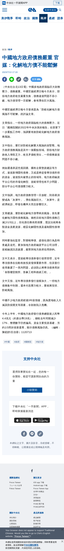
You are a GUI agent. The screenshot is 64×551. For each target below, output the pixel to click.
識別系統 (13, 521)
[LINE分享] (11, 79)
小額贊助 (32, 390)
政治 (27, 18)
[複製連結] (19, 79)
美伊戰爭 (7, 18)
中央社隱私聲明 (31, 545)
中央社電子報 (38, 504)
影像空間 (36, 524)
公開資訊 (13, 524)
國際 (35, 18)
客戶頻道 (36, 521)
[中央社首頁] (32, 10)
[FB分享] (4, 79)
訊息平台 (36, 527)
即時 (18, 18)
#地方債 (39, 342)
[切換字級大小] (26, 79)
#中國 (7, 342)
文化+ (35, 495)
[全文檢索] (60, 10)
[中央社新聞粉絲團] (32, 471)
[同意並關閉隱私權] (62, 541)
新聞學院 (36, 501)
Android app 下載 (40, 485)
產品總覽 (36, 518)
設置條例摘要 (14, 527)
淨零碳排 (36, 498)
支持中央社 (50, 10)
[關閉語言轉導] (62, 529)
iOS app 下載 (38, 482)
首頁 (4, 49)
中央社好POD (38, 507)
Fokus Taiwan (15, 489)
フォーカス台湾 (15, 485)
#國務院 (27, 342)
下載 (57, 3)
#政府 (16, 342)
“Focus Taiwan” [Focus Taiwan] (22, 536)
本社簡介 (13, 518)
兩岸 (43, 18)
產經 (52, 18)
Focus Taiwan (15, 482)
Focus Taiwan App (40, 489)
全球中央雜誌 (38, 492)
